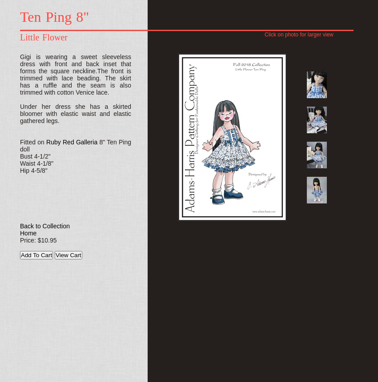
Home (28, 233)
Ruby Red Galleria (71, 142)
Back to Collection (45, 226)
